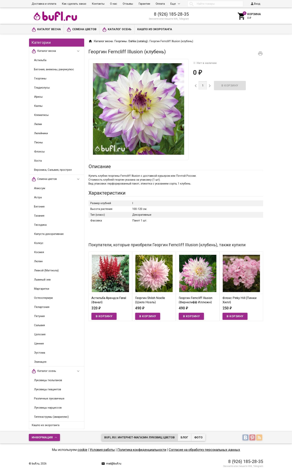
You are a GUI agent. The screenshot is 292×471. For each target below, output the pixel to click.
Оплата (160, 3)
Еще (173, 3)
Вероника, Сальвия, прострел (53, 169)
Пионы (38, 142)
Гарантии (144, 3)
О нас (113, 3)
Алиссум (39, 188)
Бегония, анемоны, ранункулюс (54, 69)
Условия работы (102, 450)
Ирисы (38, 96)
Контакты (98, 3)
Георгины (40, 78)
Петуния (39, 316)
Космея (39, 252)
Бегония (39, 206)
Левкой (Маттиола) (46, 270)
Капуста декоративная (49, 234)
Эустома (39, 352)
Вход (255, 4)
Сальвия (39, 325)
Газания (39, 215)
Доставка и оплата (44, 3)
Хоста (38, 160)
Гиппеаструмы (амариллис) (51, 416)
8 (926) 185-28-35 (171, 14)
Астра (38, 197)
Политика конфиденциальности (141, 450)
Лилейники (41, 133)
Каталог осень (116, 29)
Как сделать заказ (74, 3)
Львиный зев (42, 279)
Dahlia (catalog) (138, 41)
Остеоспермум (43, 298)
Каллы (38, 106)
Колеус (38, 243)
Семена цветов (81, 29)
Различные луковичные (49, 398)
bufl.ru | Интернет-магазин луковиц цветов (139, 437)
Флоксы (39, 151)
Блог (184, 437)
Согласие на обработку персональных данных (204, 450)
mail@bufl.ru (111, 463)
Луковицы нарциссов (48, 407)
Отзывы (128, 3)
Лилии (38, 124)
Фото (198, 437)
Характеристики (107, 193)
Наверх (276, 464)
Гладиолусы (42, 87)
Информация (42, 437)
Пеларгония (41, 307)
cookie (82, 450)
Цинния (39, 343)
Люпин (38, 261)
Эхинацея (40, 361)
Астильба (40, 60)
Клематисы (41, 115)
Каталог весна (46, 29)
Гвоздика (40, 224)
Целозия (39, 334)
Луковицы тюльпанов (48, 380)
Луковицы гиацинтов (47, 389)
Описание (99, 166)
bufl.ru (35, 463)
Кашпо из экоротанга (154, 29)
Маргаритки (41, 288)
